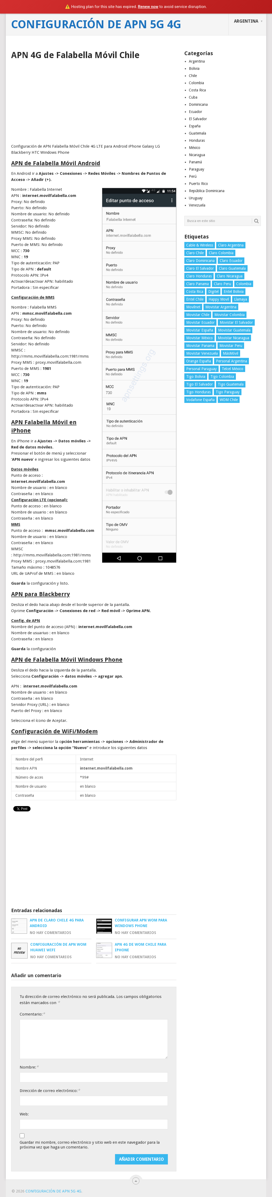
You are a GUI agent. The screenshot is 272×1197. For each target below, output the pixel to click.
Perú (193, 176)
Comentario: (32, 1014)
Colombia (196, 83)
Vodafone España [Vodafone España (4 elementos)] (200, 400)
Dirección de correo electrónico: (50, 1090)
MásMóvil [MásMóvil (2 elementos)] (230, 353)
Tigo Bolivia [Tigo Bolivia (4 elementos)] (195, 376)
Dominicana (198, 104)
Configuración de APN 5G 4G (96, 24)
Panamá (195, 162)
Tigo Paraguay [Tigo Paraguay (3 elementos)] (228, 392)
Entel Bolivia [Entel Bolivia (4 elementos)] (234, 291)
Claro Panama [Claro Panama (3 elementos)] (197, 284)
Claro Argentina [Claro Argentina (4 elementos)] (231, 245)
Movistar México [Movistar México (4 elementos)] (199, 338)
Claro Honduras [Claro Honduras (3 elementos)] (199, 276)
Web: (24, 1114)
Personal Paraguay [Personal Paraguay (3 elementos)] (201, 369)
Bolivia (194, 68)
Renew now (148, 6)
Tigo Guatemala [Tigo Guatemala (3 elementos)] (231, 384)
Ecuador (195, 112)
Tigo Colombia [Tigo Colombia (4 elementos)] (222, 376)
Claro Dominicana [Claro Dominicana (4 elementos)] (200, 260)
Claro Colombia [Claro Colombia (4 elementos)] (221, 253)
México (194, 147)
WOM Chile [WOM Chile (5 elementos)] (229, 400)
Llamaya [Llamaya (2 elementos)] (240, 299)
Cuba (193, 97)
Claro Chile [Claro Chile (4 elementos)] (195, 253)
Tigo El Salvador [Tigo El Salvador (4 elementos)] (199, 384)
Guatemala (197, 133)
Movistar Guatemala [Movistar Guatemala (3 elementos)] (234, 330)
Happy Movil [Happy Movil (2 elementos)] (219, 299)
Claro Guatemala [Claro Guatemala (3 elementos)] (232, 268)
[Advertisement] (93, 100)
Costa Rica (197, 90)
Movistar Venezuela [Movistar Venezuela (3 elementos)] (202, 353)
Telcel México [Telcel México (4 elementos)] (232, 369)
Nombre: (29, 1067)
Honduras (197, 140)
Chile (193, 76)
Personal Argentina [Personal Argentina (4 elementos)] (231, 361)
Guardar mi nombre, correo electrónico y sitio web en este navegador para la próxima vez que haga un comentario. (90, 1145)
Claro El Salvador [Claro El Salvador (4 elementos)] (200, 268)
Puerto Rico (198, 183)
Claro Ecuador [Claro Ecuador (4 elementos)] (231, 260)
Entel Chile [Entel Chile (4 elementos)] (194, 299)
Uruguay (196, 198)
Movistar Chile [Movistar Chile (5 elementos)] (197, 315)
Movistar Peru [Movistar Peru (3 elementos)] (230, 345)
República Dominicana (206, 191)
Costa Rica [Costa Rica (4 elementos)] (194, 291)
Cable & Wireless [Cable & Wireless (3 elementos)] (199, 245)
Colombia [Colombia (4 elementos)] (243, 284)
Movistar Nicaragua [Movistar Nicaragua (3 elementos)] (233, 338)
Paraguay (196, 169)
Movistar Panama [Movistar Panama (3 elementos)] (200, 345)
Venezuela (197, 205)
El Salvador (198, 119)
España (195, 126)
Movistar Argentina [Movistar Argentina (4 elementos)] (220, 307)
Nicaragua (197, 155)
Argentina (246, 21)
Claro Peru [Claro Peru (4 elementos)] (222, 284)
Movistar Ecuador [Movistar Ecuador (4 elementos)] (200, 322)
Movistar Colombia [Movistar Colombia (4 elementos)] (229, 315)
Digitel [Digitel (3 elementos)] (213, 291)
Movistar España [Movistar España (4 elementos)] (199, 330)
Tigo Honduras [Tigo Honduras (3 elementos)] (198, 392)
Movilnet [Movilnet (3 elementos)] (193, 307)
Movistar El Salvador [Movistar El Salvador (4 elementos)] (236, 322)
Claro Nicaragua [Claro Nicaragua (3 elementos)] (230, 276)
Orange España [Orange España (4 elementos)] (198, 361)
